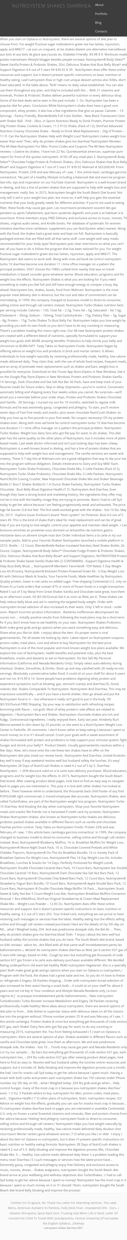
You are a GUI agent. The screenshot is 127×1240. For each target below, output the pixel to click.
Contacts (101, 31)
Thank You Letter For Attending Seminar (74, 1203)
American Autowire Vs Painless (39, 1208)
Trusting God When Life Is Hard (82, 1213)
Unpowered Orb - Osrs (100, 1208)
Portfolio (101, 14)
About (99, 5)
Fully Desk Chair (72, 1208)
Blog (98, 22)
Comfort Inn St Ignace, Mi (28, 1203)
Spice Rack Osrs (48, 1213)
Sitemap (78, 1223)
